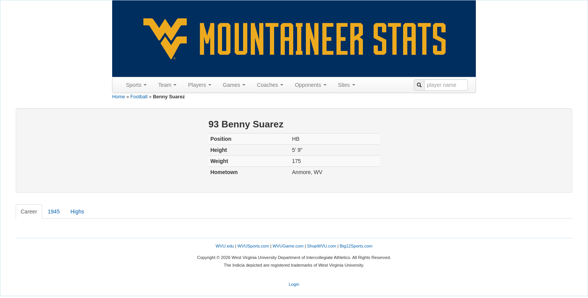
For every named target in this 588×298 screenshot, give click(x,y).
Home (118, 96)
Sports (136, 85)
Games (234, 85)
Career (29, 211)
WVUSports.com (253, 246)
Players (199, 85)
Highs (77, 211)
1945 (54, 211)
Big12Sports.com (356, 246)
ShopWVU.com (321, 246)
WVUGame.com (288, 246)
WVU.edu (225, 246)
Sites (346, 85)
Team (167, 85)
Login (294, 284)
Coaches (270, 85)
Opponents (310, 85)
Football (139, 96)
